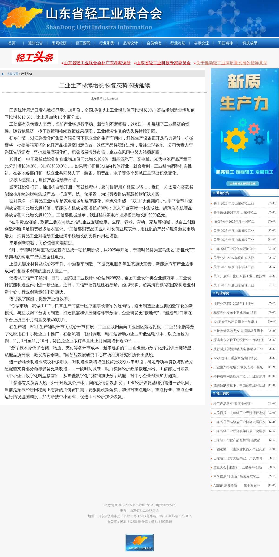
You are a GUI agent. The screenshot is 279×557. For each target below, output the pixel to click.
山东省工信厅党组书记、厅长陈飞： (239, 458)
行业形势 (106, 43)
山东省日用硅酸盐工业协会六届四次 (239, 422)
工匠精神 (225, 43)
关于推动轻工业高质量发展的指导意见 (231, 63)
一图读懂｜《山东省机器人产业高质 (239, 449)
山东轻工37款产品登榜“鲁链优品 (236, 440)
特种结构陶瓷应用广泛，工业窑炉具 (239, 376)
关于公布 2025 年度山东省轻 (233, 258)
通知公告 (35, 43)
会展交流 (201, 43)
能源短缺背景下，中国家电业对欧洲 (239, 385)
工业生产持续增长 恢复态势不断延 (238, 367)
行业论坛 (177, 43)
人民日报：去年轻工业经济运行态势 (239, 413)
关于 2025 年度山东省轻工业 (233, 230)
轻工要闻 (83, 43)
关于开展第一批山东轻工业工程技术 (239, 276)
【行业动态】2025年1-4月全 (233, 303)
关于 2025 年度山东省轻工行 (233, 267)
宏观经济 (59, 43)
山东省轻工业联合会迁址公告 (234, 249)
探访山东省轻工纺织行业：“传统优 (238, 340)
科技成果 (249, 43)
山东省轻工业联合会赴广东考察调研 (97, 63)
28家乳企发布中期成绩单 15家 (235, 312)
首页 (12, 43)
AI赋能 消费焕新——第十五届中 (236, 485)
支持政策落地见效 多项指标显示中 (238, 331)
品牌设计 (130, 43)
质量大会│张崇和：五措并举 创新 (237, 467)
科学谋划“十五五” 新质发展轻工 (236, 476)
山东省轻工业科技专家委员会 (163, 63)
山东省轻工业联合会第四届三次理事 (239, 431)
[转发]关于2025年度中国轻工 (234, 221)
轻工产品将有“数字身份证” (232, 404)
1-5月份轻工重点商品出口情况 (235, 358)
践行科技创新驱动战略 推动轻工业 (238, 349)
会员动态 (154, 43)
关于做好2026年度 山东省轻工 (235, 212)
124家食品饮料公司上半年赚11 (235, 322)
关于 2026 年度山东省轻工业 (233, 203)
